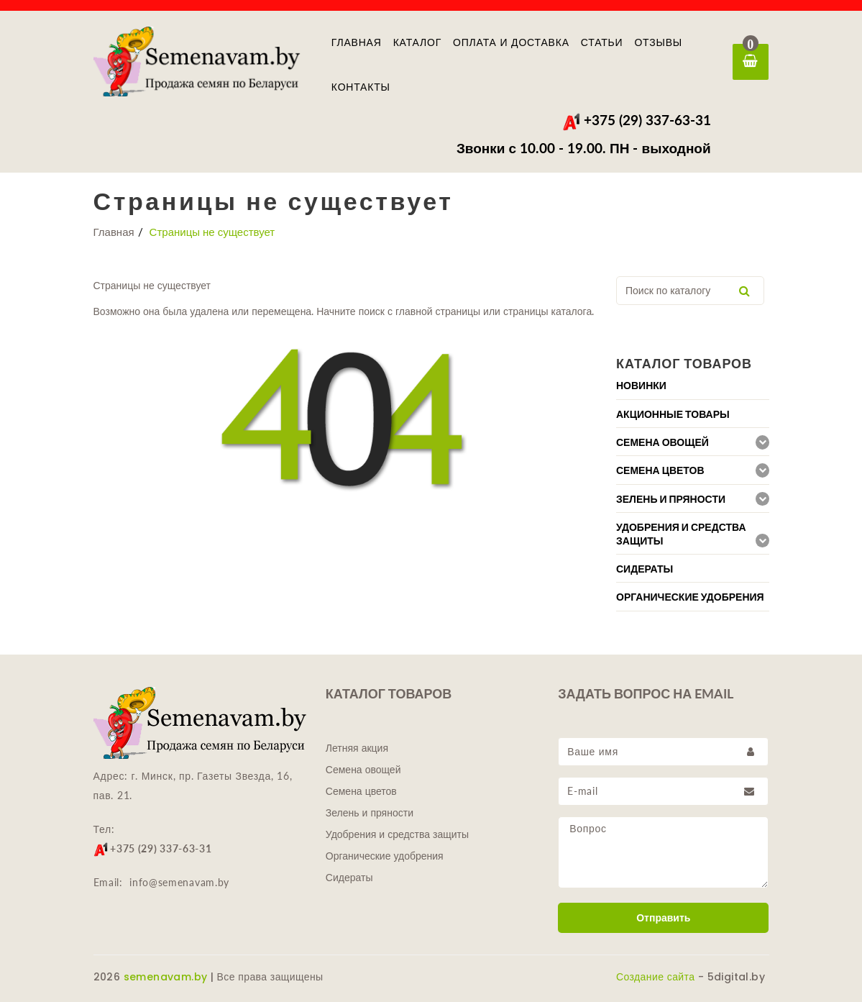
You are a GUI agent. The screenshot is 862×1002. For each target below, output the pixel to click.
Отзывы (658, 42)
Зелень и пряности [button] (670, 499)
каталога (571, 311)
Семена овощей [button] (662, 442)
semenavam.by (166, 977)
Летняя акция (357, 748)
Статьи (602, 42)
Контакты (360, 87)
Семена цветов (361, 791)
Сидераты (349, 877)
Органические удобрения (385, 856)
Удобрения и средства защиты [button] (681, 533)
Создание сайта (655, 977)
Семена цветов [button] (660, 470)
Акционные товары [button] (673, 414)
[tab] (692, 385)
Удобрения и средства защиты (397, 834)
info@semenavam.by (179, 882)
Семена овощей (363, 769)
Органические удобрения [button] (690, 597)
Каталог (417, 42)
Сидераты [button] (644, 569)
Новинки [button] (641, 385)
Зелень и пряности (369, 813)
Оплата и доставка (511, 42)
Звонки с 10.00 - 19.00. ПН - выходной (584, 148)
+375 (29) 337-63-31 (636, 119)
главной (413, 311)
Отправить (663, 918)
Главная (356, 42)
